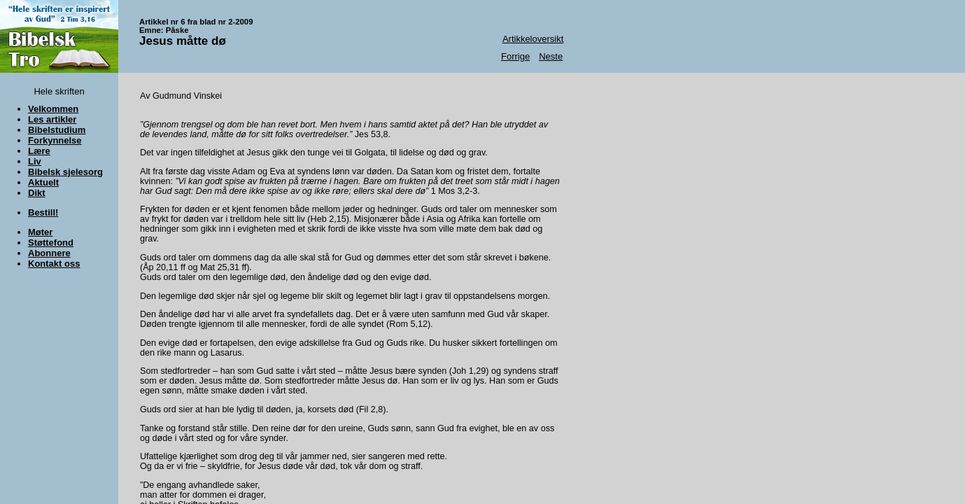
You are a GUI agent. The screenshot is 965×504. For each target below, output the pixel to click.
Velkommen (53, 109)
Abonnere (49, 253)
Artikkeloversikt (532, 39)
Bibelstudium (56, 130)
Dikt (36, 193)
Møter (40, 232)
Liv (34, 161)
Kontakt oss (54, 263)
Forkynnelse (55, 140)
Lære (39, 151)
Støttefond (50, 242)
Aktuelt (43, 182)
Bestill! (43, 212)
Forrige (515, 56)
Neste (551, 56)
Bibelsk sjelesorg (65, 172)
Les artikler (52, 119)
